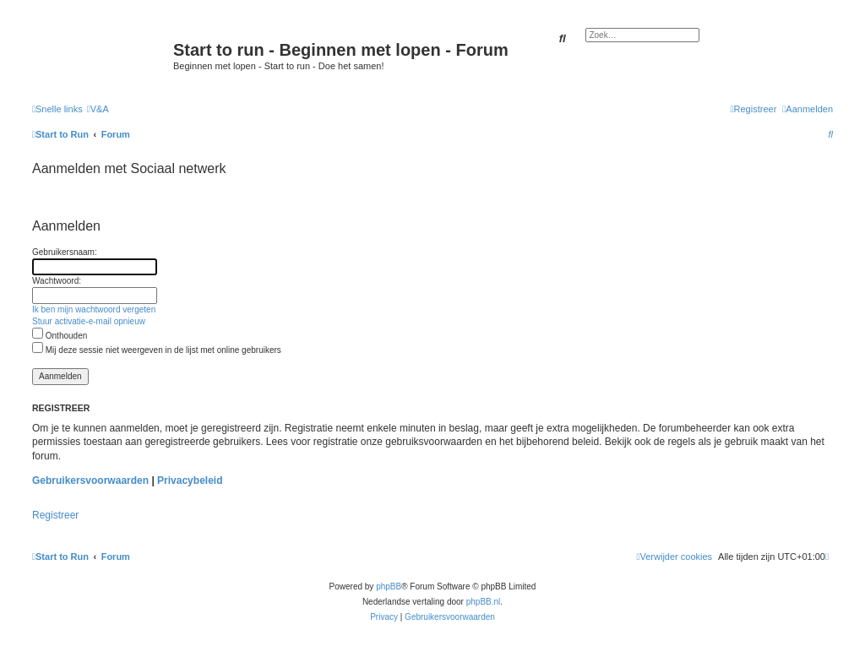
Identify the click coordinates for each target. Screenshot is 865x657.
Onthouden (59, 335)
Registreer (55, 515)
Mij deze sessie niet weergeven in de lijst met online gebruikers (156, 350)
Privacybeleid (189, 480)
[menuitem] (98, 109)
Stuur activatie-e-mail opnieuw (88, 321)
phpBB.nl (483, 601)
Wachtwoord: (56, 280)
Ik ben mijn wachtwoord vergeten (93, 309)
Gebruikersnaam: (64, 252)
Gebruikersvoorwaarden (90, 480)
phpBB (388, 586)
